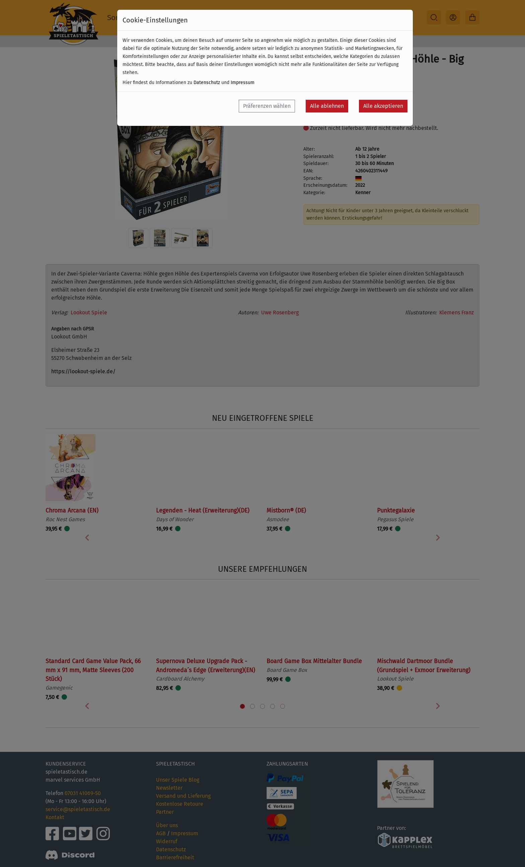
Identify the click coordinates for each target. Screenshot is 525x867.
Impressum (242, 82)
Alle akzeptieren (383, 106)
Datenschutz (207, 82)
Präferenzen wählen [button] (267, 106)
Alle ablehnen (327, 106)
